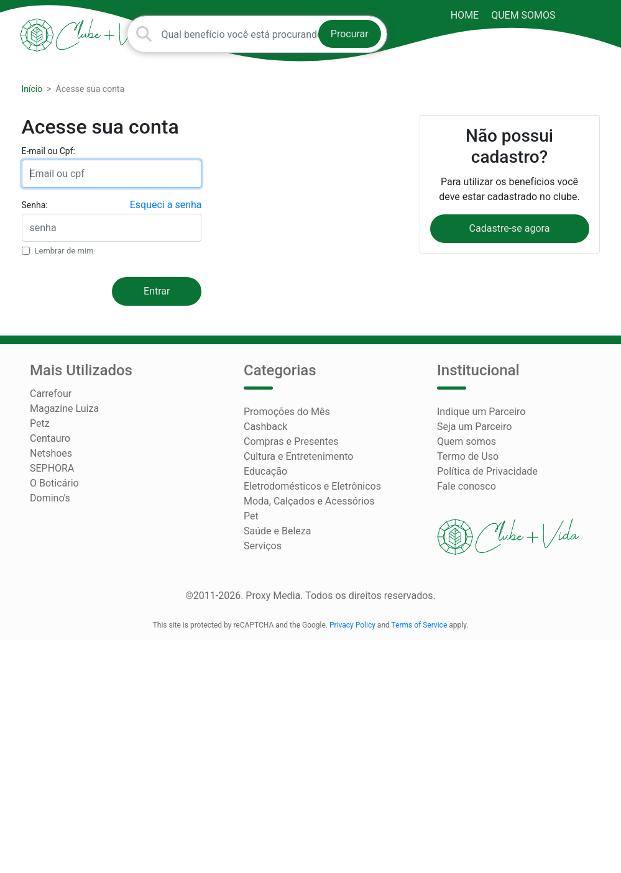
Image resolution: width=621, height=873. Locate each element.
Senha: (35, 205)
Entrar (157, 291)
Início (32, 89)
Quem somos (523, 15)
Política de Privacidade (487, 471)
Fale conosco (466, 486)
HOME (465, 15)
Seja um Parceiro (474, 426)
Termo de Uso (468, 456)
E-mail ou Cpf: (48, 151)
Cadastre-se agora (509, 228)
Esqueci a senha (166, 205)
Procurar (350, 34)
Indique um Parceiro (481, 412)
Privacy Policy (352, 625)
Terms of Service (420, 625)
